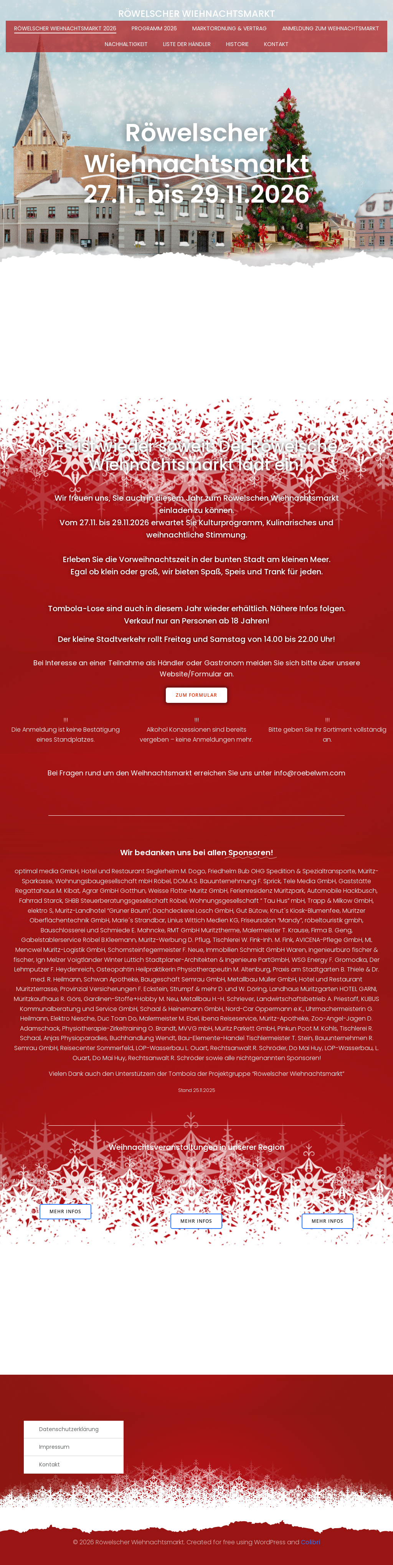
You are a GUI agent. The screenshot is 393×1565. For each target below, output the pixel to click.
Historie (237, 44)
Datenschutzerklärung (69, 1429)
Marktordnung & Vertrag (229, 28)
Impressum (54, 1447)
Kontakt (276, 44)
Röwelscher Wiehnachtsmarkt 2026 (65, 28)
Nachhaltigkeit (126, 44)
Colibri (310, 1542)
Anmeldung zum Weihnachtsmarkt (330, 28)
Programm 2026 (154, 28)
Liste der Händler (187, 44)
